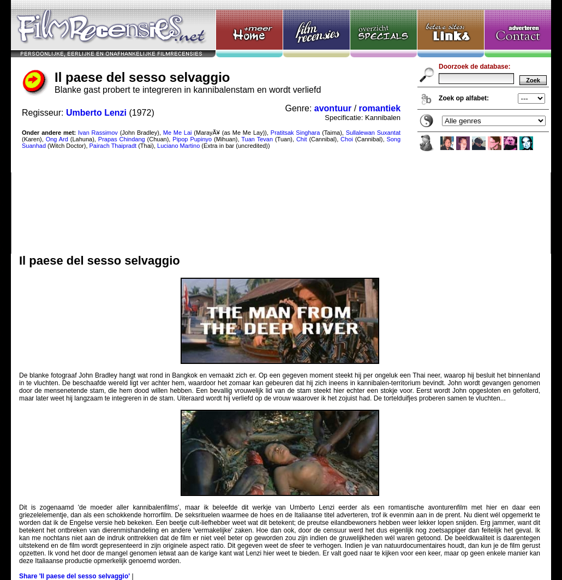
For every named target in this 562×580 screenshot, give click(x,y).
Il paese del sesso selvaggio (281, 127)
